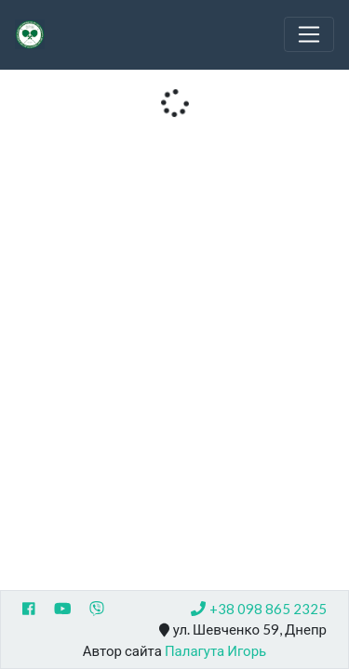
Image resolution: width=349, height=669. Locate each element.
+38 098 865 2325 (259, 608)
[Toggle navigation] (309, 34)
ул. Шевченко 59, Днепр (243, 630)
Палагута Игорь (215, 650)
